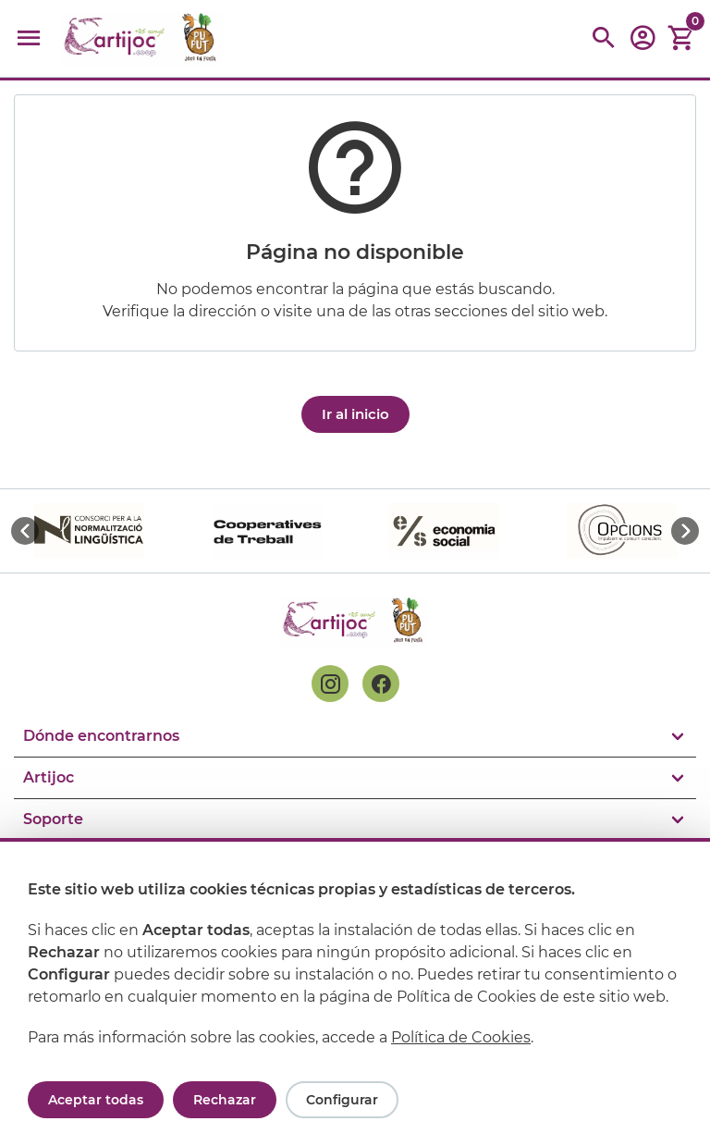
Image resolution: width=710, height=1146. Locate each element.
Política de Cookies (461, 1037)
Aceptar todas (95, 1099)
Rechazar (224, 1099)
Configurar (342, 1099)
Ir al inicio (355, 414)
